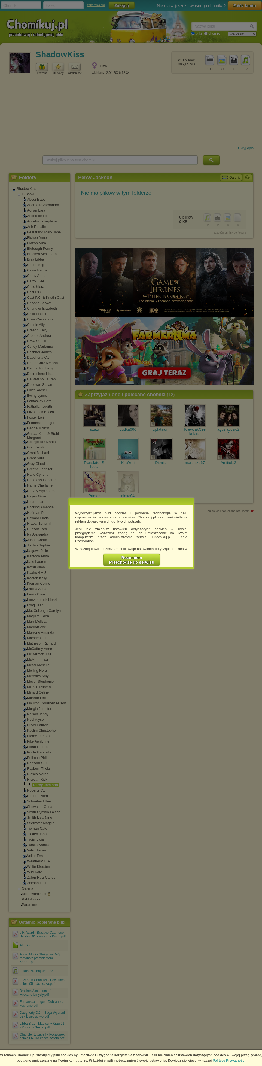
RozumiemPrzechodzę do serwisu (131, 559)
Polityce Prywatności (229, 1060)
